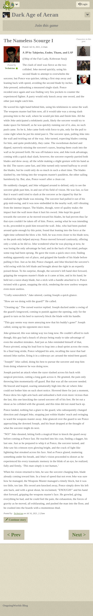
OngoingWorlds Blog (15, 605)
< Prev (15, 536)
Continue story (15, 519)
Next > (80, 536)
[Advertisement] (46, 572)
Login (82, 4)
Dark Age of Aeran (30, 14)
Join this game (46, 25)
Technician (18, 513)
